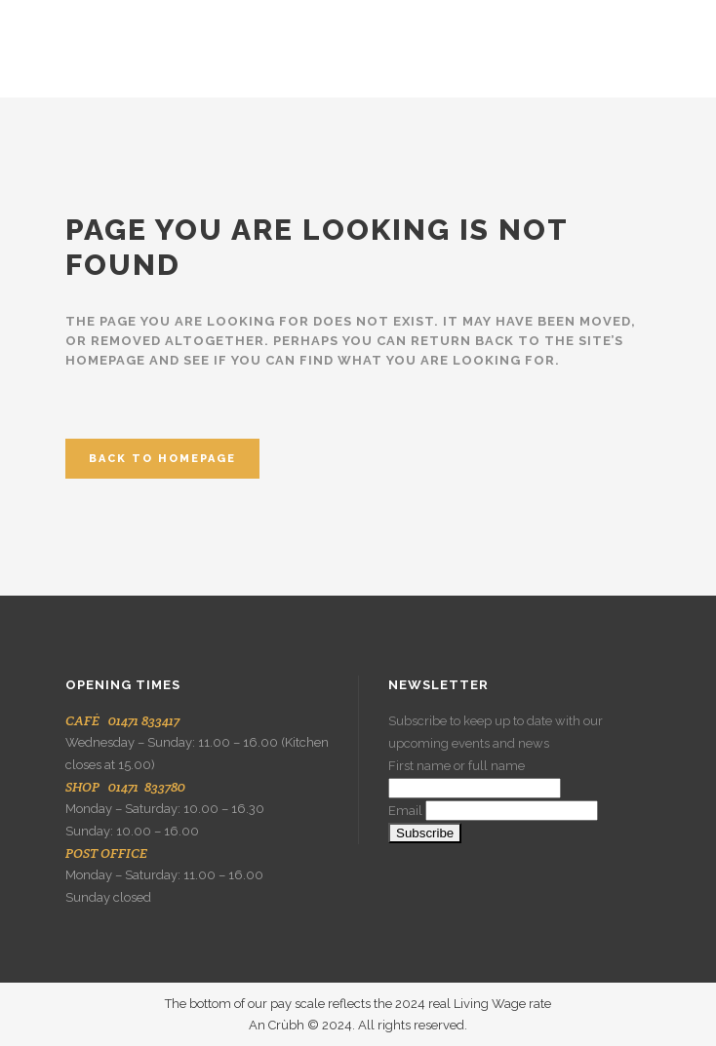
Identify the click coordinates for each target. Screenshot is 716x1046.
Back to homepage (162, 458)
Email (405, 810)
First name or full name (456, 765)
